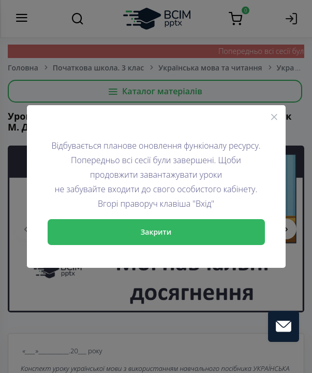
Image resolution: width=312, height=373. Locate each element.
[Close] (274, 116)
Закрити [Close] (156, 232)
